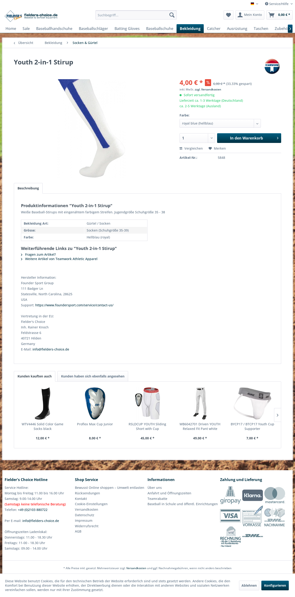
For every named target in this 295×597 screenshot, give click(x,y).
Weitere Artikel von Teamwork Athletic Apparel (59, 259)
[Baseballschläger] (93, 28)
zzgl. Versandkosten (208, 89)
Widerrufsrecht (86, 526)
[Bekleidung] (190, 28)
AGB (78, 531)
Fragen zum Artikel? (38, 254)
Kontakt (81, 498)
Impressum (83, 520)
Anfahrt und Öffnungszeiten (169, 493)
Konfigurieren (275, 585)
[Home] (10, 28)
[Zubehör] (282, 28)
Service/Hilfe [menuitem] (277, 4)
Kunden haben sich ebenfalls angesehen (92, 376)
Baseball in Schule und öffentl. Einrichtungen (183, 504)
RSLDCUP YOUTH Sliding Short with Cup (147, 426)
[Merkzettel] (228, 15)
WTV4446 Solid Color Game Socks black (42, 426)
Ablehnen (249, 585)
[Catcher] (214, 28)
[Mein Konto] (250, 15)
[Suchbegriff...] (136, 15)
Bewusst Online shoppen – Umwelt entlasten (109, 487)
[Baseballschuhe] (160, 28)
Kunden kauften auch (35, 376)
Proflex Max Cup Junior (95, 424)
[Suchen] (172, 15)
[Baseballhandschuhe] (54, 28)
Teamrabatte (157, 498)
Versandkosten (86, 509)
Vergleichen (191, 148)
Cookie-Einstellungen (91, 504)
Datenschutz (84, 515)
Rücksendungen (87, 493)
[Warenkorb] (279, 15)
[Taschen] (261, 28)
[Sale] (26, 28)
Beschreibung (28, 188)
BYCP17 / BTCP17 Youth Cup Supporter (252, 426)
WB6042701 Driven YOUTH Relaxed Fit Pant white (200, 426)
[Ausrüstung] (237, 28)
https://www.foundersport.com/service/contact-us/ (74, 305)
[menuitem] (136, 15)
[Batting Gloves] (127, 28)
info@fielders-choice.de (50, 349)
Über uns (155, 487)
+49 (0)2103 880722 (32, 509)
